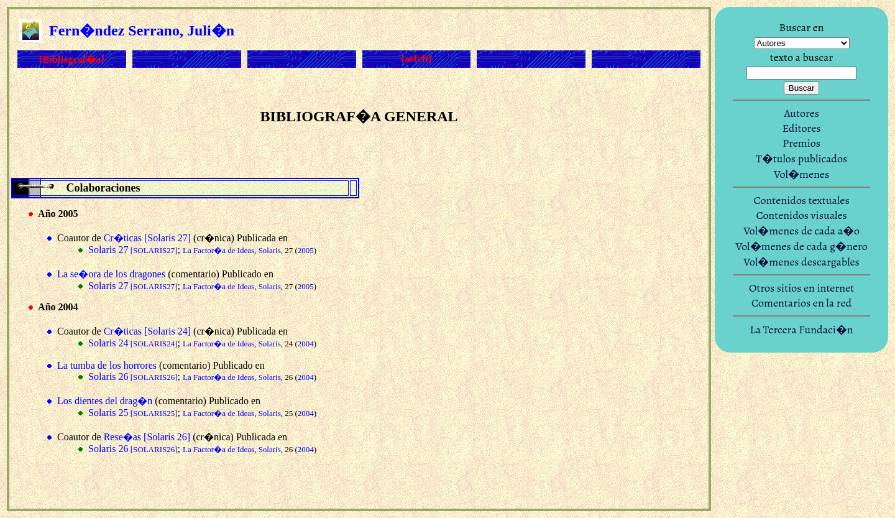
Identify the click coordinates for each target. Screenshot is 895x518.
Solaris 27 (133, 249)
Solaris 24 (133, 343)
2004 (306, 343)
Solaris (270, 250)
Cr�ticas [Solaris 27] (147, 238)
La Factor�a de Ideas (218, 250)
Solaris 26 (133, 376)
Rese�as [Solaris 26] (147, 437)
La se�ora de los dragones (111, 274)
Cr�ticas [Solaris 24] (147, 331)
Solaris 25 (133, 412)
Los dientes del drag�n (104, 400)
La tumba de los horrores (107, 365)
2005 (306, 250)
